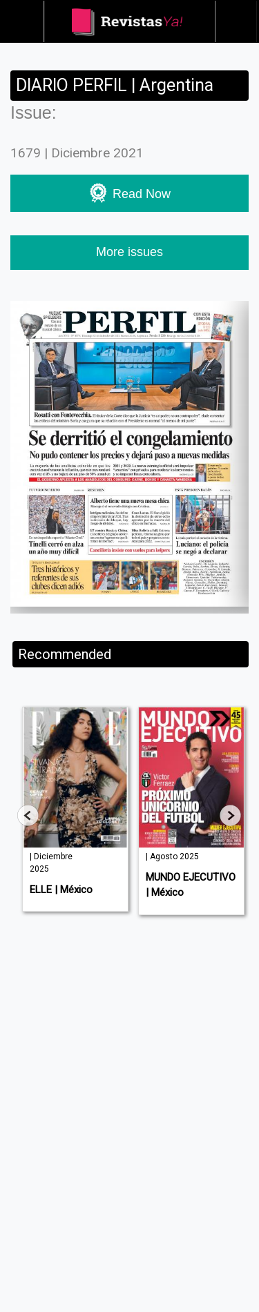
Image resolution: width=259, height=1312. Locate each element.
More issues (129, 252)
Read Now (129, 193)
